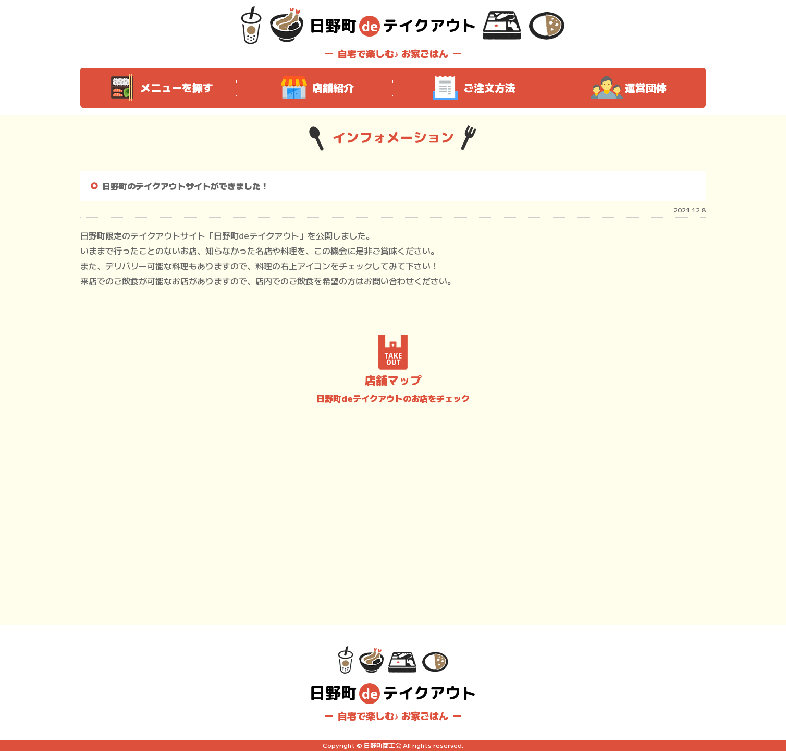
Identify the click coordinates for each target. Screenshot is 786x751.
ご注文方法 (471, 87)
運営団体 (627, 87)
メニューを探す (158, 87)
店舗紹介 (315, 87)
